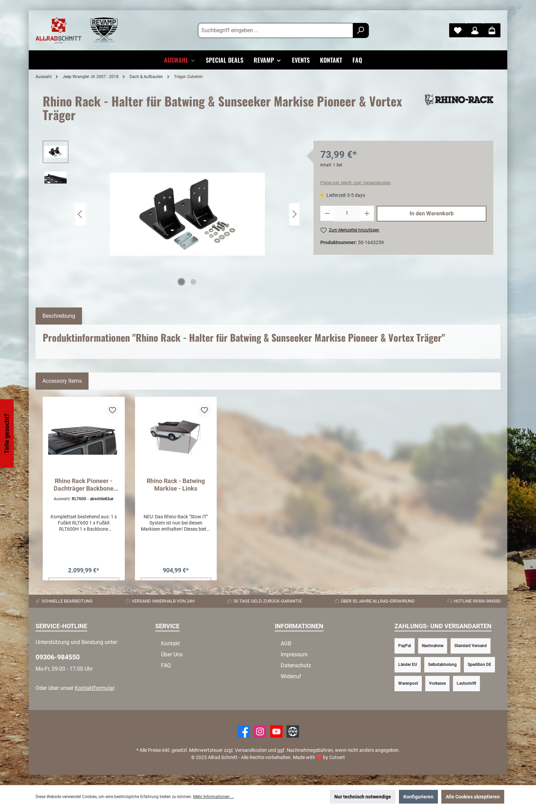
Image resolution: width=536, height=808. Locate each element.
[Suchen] (361, 30)
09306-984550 (58, 657)
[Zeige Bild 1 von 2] (181, 282)
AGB (286, 643)
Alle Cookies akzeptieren (473, 796)
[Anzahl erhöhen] (367, 214)
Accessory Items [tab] (62, 381)
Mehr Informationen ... (213, 796)
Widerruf (291, 676)
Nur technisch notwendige (362, 796)
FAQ (166, 665)
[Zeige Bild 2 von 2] (193, 282)
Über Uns (172, 654)
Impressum (294, 654)
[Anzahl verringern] (327, 214)
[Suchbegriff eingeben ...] (275, 30)
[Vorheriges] (80, 214)
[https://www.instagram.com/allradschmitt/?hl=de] (260, 731)
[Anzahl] (347, 214)
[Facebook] (243, 731)
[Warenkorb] (491, 30)
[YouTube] (276, 731)
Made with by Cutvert (319, 757)
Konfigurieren (418, 796)
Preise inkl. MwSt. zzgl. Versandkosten (355, 182)
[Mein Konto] (474, 30)
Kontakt (170, 643)
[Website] (292, 731)
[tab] (59, 316)
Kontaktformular (94, 688)
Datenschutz (296, 665)
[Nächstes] (294, 214)
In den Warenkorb (432, 213)
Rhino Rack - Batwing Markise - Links (176, 484)
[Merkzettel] (457, 30)
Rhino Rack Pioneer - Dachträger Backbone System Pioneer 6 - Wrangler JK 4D (83, 484)
